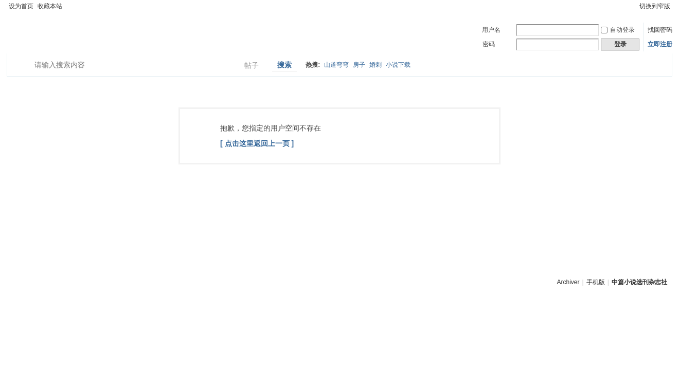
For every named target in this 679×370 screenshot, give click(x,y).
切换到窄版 (654, 6)
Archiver (568, 282)
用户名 (491, 29)
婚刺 (375, 64)
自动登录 (618, 29)
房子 (359, 64)
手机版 (595, 282)
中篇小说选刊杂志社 (639, 282)
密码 (489, 44)
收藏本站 (50, 6)
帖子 (251, 65)
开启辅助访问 (632, 6)
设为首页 (21, 6)
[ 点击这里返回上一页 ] (257, 143)
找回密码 (660, 29)
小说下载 (398, 64)
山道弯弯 (336, 64)
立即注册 (660, 44)
